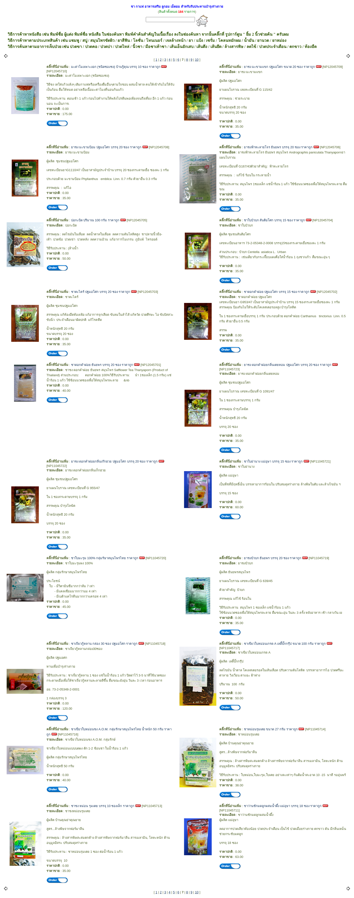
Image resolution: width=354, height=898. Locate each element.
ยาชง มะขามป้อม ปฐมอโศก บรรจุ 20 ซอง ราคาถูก (106, 147)
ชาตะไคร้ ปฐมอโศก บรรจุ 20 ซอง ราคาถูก (100, 292)
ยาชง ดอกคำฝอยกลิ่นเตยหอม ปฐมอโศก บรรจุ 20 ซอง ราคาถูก (287, 365)
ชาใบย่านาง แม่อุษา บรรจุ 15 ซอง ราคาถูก (273, 461)
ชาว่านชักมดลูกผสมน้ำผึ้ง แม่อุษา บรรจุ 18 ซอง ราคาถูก (283, 806)
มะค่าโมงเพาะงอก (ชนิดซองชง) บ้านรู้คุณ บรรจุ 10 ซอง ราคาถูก (115, 67)
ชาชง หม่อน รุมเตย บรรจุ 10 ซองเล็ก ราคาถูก (102, 806)
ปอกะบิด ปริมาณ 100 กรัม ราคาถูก (95, 220)
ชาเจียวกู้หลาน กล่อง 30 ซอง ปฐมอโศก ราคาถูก (104, 643)
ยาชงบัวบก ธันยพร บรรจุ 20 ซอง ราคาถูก (272, 558)
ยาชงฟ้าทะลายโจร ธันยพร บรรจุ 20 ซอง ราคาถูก (278, 147)
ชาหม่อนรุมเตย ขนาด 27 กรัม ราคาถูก (271, 729)
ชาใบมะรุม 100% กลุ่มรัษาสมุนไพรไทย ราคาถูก (104, 558)
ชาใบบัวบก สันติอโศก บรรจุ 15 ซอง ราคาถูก (274, 220)
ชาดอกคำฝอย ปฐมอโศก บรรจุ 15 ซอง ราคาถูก (277, 292)
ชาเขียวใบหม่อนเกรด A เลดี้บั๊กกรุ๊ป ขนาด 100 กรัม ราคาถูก (285, 643)
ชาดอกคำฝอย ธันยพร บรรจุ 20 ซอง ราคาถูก (102, 365)
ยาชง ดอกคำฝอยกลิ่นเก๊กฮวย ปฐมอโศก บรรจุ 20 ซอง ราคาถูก (114, 461)
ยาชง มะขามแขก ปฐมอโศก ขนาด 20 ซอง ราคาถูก (279, 67)
